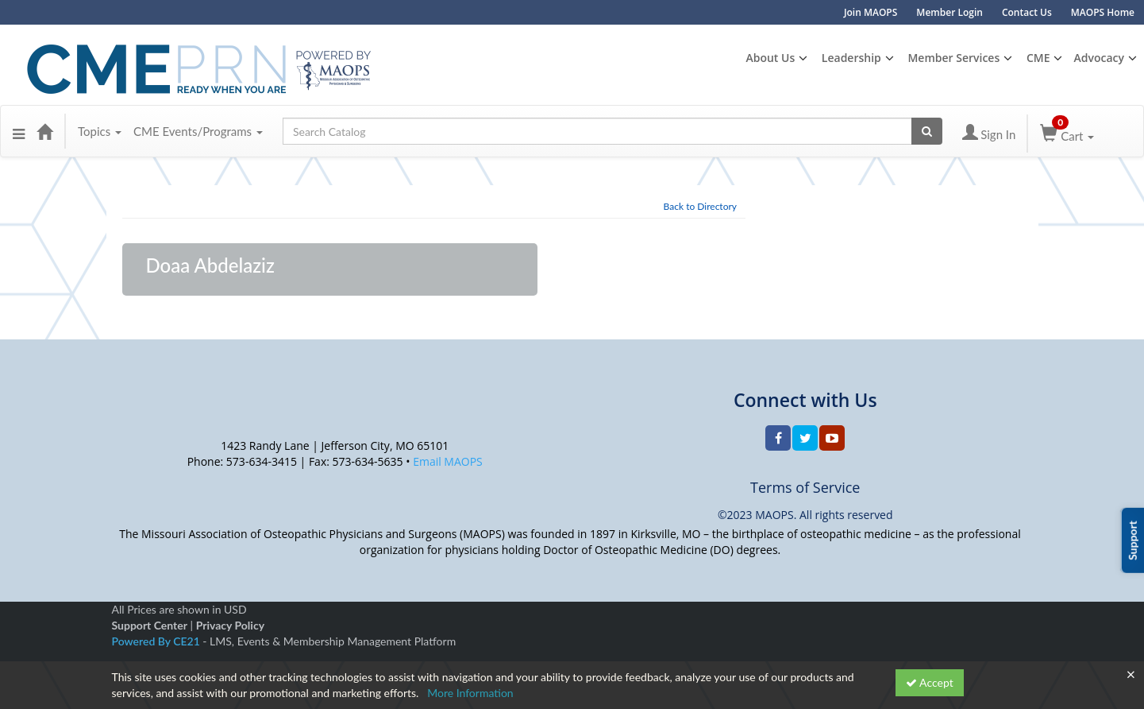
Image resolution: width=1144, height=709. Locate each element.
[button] (19, 131)
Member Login (949, 12)
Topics (99, 131)
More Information (470, 692)
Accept (929, 682)
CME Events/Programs (198, 131)
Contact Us (1027, 12)
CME (1038, 57)
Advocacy (1098, 57)
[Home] (44, 131)
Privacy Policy (230, 625)
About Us (770, 57)
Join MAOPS (870, 12)
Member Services (953, 57)
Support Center (149, 625)
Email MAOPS (448, 461)
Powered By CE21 (157, 641)
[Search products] (926, 131)
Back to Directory (700, 206)
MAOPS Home (1102, 12)
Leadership (851, 57)
